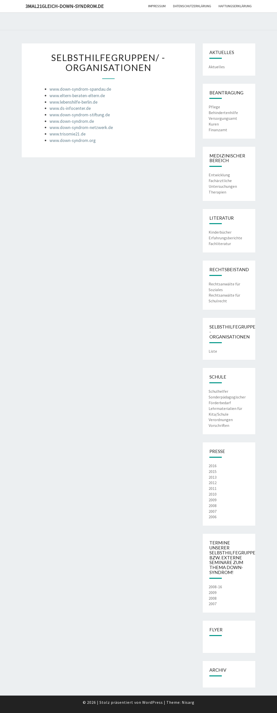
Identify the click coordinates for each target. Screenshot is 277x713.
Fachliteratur (220, 243)
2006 (213, 516)
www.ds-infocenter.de (70, 108)
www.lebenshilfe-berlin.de (73, 102)
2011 (213, 488)
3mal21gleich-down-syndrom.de (64, 6)
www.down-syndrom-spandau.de (80, 89)
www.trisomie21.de (67, 134)
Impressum (157, 6)
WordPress (152, 702)
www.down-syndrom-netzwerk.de (81, 127)
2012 (213, 482)
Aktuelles (217, 66)
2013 (213, 477)
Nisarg (188, 702)
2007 (213, 511)
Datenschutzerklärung (192, 6)
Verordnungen (221, 419)
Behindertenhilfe (223, 112)
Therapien (217, 192)
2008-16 (215, 586)
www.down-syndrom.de (71, 121)
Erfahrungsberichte (225, 237)
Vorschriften (219, 425)
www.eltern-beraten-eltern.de (77, 95)
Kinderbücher (220, 232)
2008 (213, 505)
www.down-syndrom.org (72, 140)
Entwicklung (219, 174)
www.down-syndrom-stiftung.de (79, 115)
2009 (213, 499)
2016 (213, 465)
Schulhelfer (218, 391)
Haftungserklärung (235, 6)
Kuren (214, 124)
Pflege (214, 106)
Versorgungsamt (223, 118)
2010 (213, 494)
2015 (213, 471)
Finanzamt (218, 129)
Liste (213, 351)
